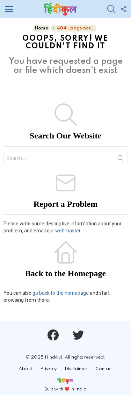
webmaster (67, 230)
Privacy (48, 369)
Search (121, 159)
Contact (104, 369)
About (25, 369)
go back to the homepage (60, 293)
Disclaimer (76, 369)
